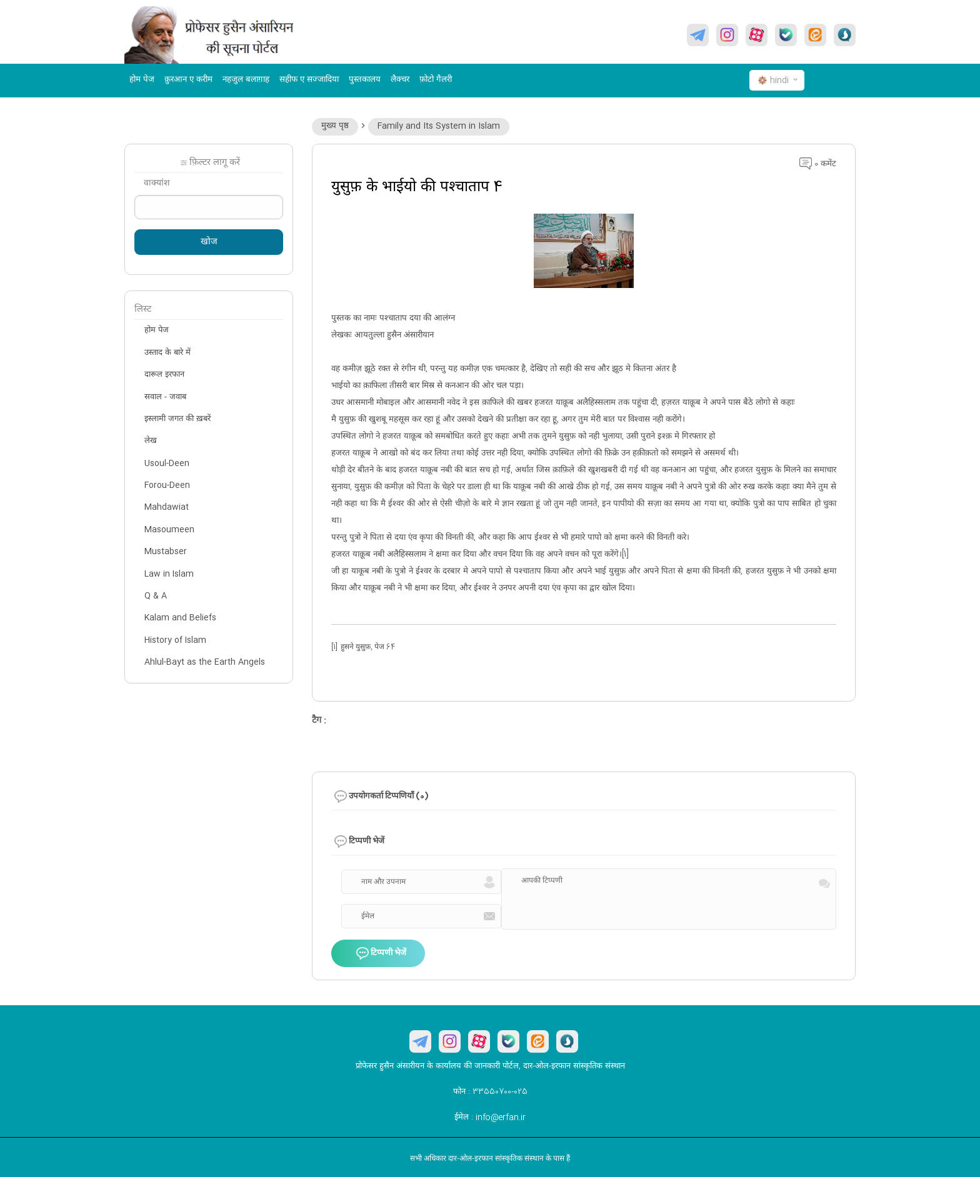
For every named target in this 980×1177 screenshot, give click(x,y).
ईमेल (367, 916)
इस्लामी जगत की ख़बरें (177, 419)
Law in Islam (169, 574)
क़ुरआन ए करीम (188, 80)
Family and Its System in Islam (439, 126)
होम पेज (141, 80)
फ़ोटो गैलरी (435, 80)
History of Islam (175, 640)
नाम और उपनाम (383, 882)
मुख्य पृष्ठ (335, 126)
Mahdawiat (166, 507)
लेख (150, 441)
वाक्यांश (157, 183)
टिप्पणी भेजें (381, 954)
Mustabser (165, 552)
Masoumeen (169, 530)
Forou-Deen (167, 485)
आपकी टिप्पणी (541, 881)
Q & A (155, 596)
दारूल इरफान (164, 375)
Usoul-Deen (166, 463)
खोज (209, 242)
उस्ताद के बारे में (167, 353)
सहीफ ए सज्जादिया (309, 80)
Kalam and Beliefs (180, 618)
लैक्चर (400, 80)
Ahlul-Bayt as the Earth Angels (204, 662)
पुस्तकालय (365, 80)
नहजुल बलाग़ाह (245, 80)
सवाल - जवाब (165, 397)
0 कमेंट (817, 164)
